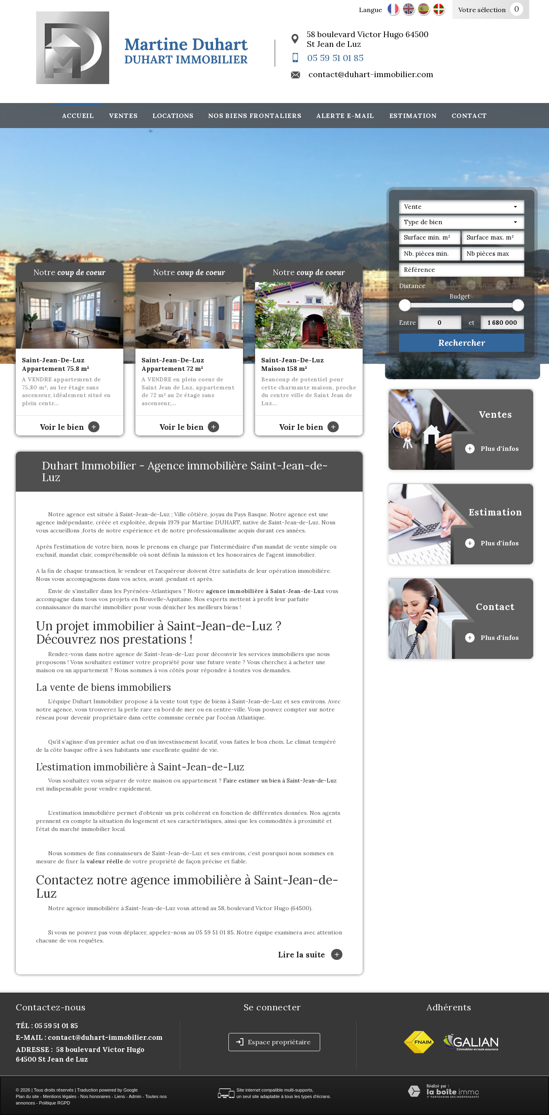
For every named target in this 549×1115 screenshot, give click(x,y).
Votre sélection (482, 10)
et (472, 322)
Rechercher (461, 342)
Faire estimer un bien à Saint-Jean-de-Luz (280, 780)
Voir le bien (69, 427)
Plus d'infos (492, 449)
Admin (135, 1096)
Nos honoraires (95, 1096)
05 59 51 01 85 (335, 57)
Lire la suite (310, 954)
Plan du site (27, 1096)
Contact (469, 116)
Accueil (78, 116)
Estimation (413, 116)
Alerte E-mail (345, 116)
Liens (119, 1096)
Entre (407, 322)
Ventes (123, 116)
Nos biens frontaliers (255, 116)
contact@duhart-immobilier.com (370, 74)
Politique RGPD (54, 1102)
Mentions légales (59, 1096)
